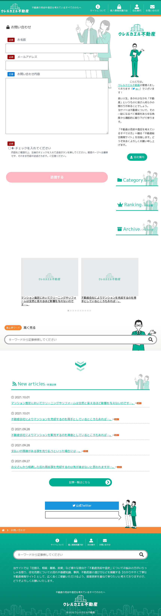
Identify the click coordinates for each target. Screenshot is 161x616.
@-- (138, 88)
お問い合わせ (152, 9)
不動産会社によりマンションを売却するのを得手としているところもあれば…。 (108, 299)
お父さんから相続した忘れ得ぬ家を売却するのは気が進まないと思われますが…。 (63, 467)
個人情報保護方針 (119, 9)
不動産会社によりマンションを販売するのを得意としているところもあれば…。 (61, 435)
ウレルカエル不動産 (129, 85)
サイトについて (98, 9)
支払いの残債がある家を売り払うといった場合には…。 (46, 451)
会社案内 (136, 9)
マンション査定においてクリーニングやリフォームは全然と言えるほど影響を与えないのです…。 (48, 301)
